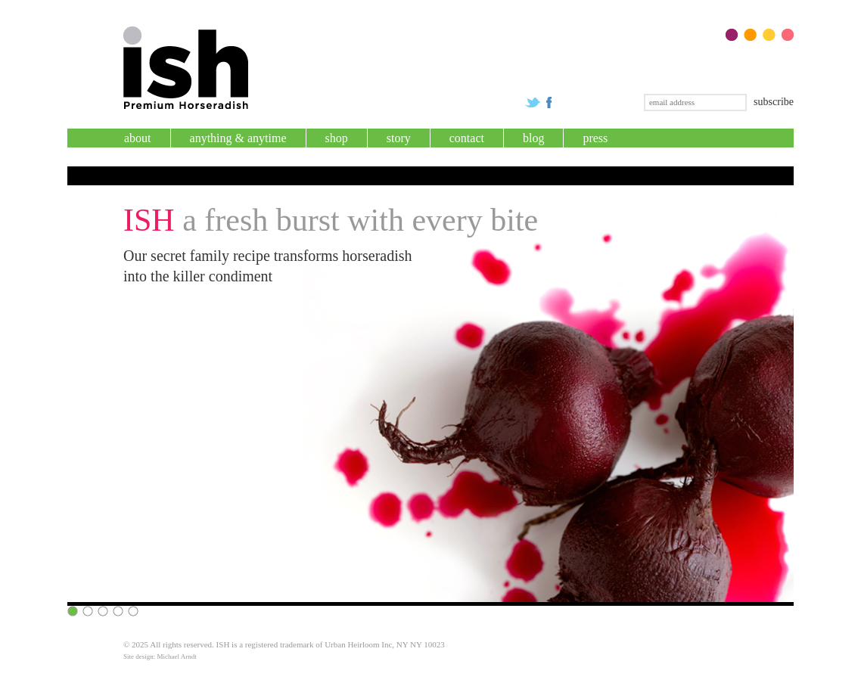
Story (399, 138)
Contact (466, 138)
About (137, 138)
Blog (533, 138)
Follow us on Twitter (532, 102)
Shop (336, 138)
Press (595, 138)
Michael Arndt (177, 656)
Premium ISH (185, 67)
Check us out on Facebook (549, 102)
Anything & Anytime (238, 138)
